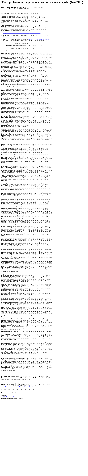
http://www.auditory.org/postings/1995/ (9, 470)
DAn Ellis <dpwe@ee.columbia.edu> (9, 473)
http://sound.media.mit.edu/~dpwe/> (39, 45)
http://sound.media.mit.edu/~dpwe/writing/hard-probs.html (21, 38)
